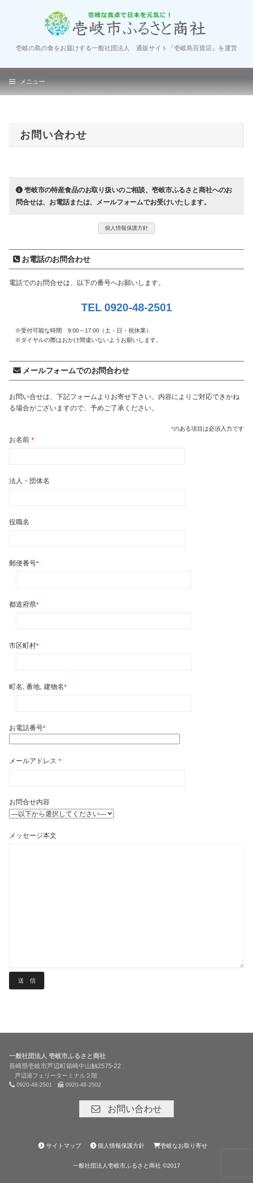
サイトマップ (59, 1145)
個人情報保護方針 (117, 1145)
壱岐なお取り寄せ (180, 1145)
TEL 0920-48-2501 (126, 307)
